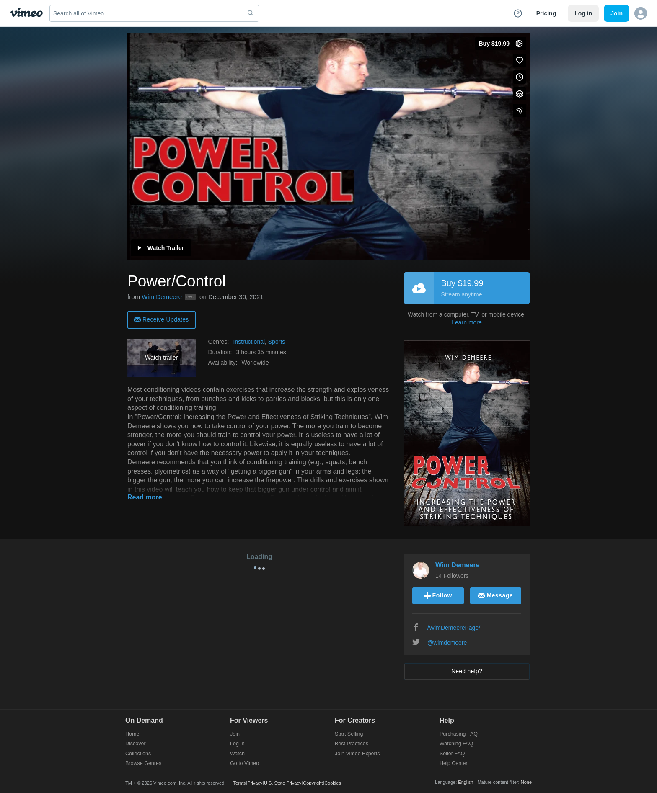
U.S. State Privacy (282, 782)
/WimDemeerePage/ (453, 627)
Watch (237, 754)
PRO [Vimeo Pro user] (190, 297)
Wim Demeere (162, 296)
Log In (237, 744)
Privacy (254, 782)
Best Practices (351, 744)
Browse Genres (143, 763)
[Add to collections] (519, 93)
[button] (640, 13)
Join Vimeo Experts (357, 754)
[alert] (161, 319)
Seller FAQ (452, 754)
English (465, 782)
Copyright (313, 782)
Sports (276, 341)
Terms (239, 782)
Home (132, 734)
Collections (138, 754)
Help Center (454, 763)
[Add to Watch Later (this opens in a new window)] (519, 77)
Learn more (467, 322)
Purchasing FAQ (459, 734)
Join (235, 734)
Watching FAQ (456, 744)
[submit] (251, 13)
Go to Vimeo (244, 763)
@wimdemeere (447, 642)
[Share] (519, 110)
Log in (583, 13)
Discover (135, 744)
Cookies (332, 782)
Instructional (249, 341)
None (526, 782)
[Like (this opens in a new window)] (519, 60)
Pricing (546, 13)
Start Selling (349, 734)
